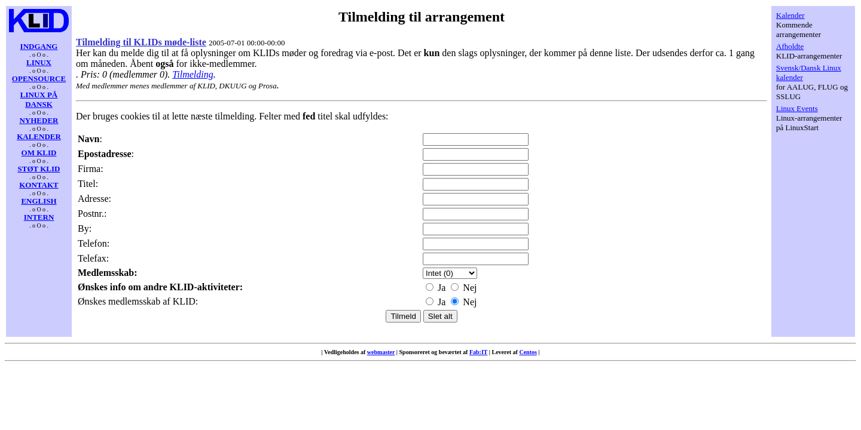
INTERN (39, 217)
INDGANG (39, 46)
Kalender (790, 15)
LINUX (38, 62)
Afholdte (790, 46)
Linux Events (797, 108)
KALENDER (39, 136)
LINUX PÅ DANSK (38, 99)
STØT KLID (39, 168)
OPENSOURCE (39, 78)
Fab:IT (478, 352)
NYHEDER (38, 120)
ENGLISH (38, 200)
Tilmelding (192, 74)
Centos (527, 352)
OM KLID (39, 152)
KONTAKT (39, 184)
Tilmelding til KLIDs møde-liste (141, 42)
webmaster (381, 352)
